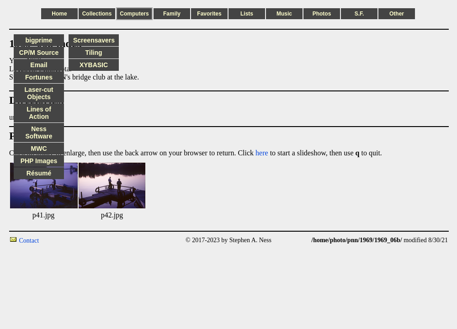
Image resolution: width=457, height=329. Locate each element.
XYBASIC (94, 65)
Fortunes (39, 77)
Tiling (93, 52)
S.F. (359, 14)
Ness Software (38, 132)
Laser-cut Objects (38, 93)
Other (396, 14)
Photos (322, 14)
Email (38, 65)
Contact (29, 240)
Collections (97, 14)
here (261, 153)
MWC (39, 148)
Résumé (39, 173)
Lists (246, 14)
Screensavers (94, 40)
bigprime (38, 40)
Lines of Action (39, 113)
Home (59, 14)
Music (284, 14)
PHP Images (39, 160)
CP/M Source (38, 52)
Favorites (209, 14)
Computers (134, 14)
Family (172, 14)
